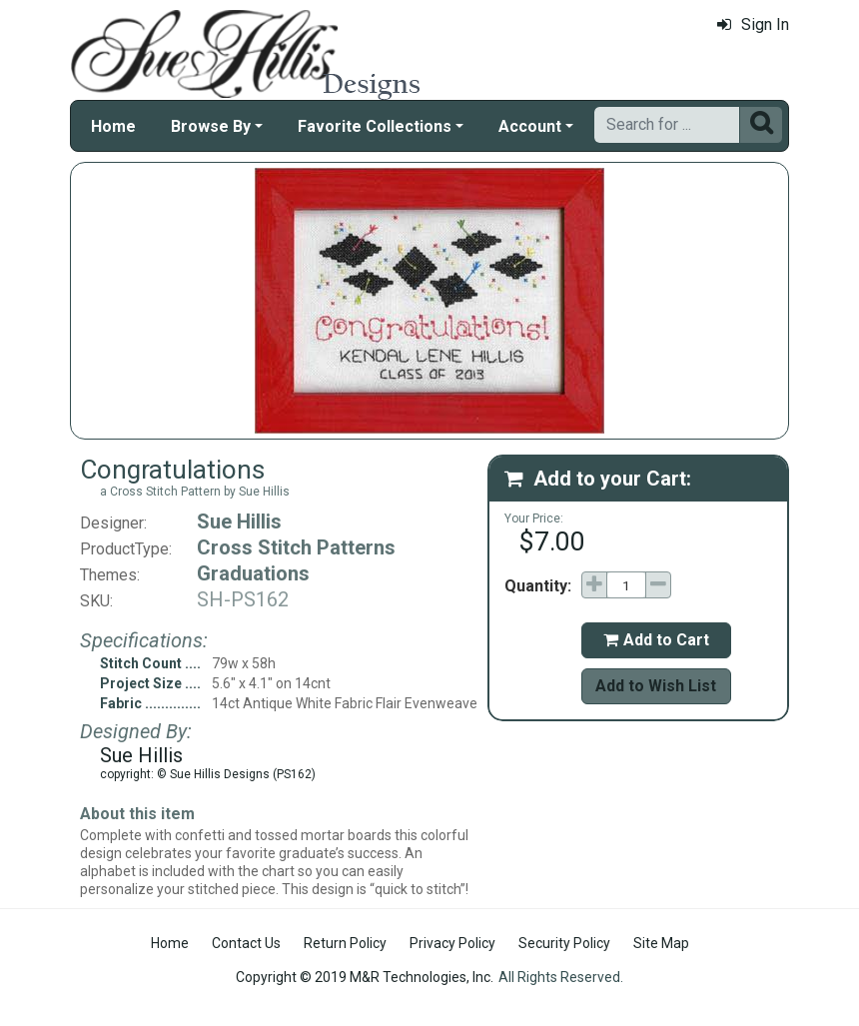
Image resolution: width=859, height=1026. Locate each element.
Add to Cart (656, 639)
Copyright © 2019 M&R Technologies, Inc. (364, 977)
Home (113, 126)
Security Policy (564, 943)
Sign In (753, 24)
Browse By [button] (211, 126)
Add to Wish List (655, 685)
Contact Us (246, 943)
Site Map (661, 943)
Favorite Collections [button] (374, 126)
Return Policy (345, 943)
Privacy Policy (452, 943)
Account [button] (529, 126)
